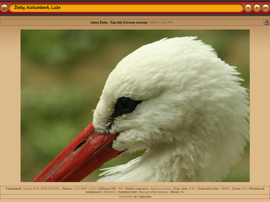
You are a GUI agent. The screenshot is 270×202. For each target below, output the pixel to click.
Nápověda (145, 196)
